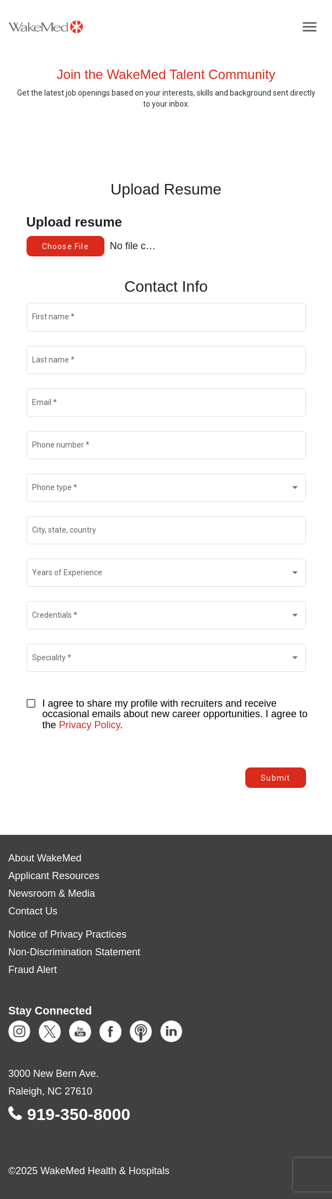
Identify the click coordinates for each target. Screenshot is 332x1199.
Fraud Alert (32, 969)
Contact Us (32, 911)
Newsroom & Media (51, 893)
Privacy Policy (89, 724)
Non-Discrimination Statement (74, 952)
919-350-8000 (78, 1114)
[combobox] (166, 489)
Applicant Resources (53, 875)
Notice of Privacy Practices (67, 934)
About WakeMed (44, 858)
